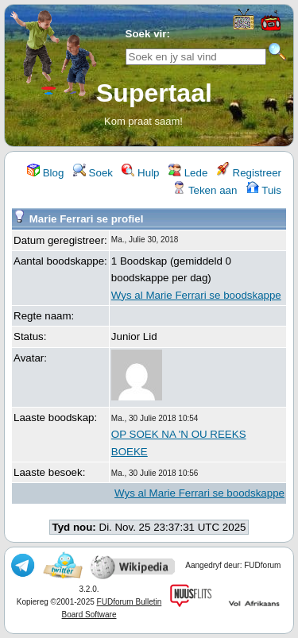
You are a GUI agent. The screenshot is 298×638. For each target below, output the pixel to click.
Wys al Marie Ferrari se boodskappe (196, 295)
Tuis (263, 190)
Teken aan (204, 190)
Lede (187, 173)
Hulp (140, 173)
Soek (93, 173)
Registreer (249, 173)
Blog (45, 173)
